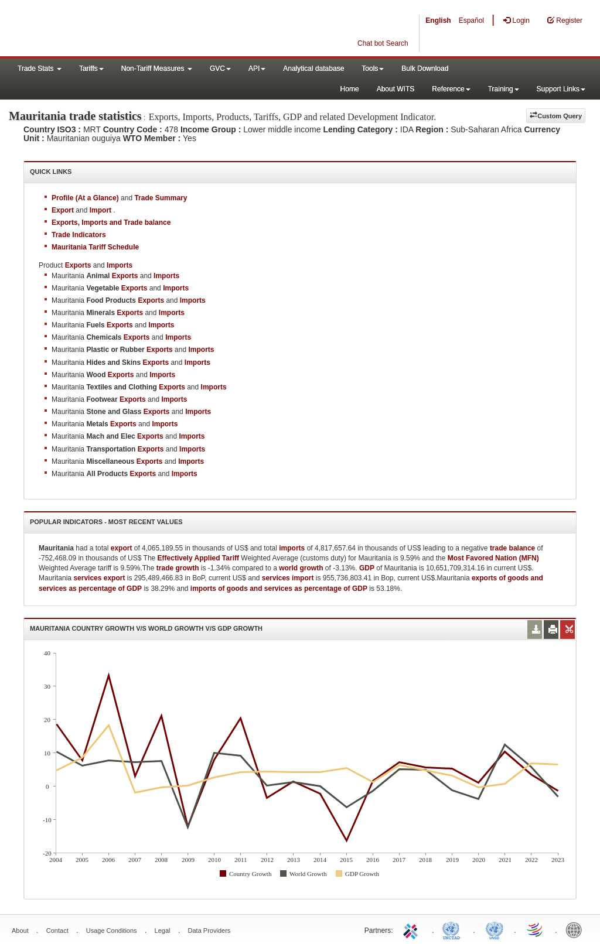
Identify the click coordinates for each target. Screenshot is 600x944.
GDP (366, 568)
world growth (301, 568)
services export (99, 578)
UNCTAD (453, 929)
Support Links (561, 89)
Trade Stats (40, 68)
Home (349, 89)
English (438, 20)
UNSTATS (494, 929)
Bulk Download (424, 68)
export (121, 548)
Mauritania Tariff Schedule (95, 247)
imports (292, 548)
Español (471, 20)
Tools (373, 68)
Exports (125, 276)
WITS (117, 29)
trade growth (177, 568)
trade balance (512, 548)
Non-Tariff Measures (156, 68)
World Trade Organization (535, 929)
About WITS (396, 89)
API (256, 68)
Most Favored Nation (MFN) (493, 558)
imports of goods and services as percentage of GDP (278, 588)
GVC (220, 68)
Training (503, 89)
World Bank (576, 929)
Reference (451, 89)
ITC (412, 929)
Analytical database (313, 68)
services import (288, 578)
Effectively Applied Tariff (198, 558)
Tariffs (91, 68)
